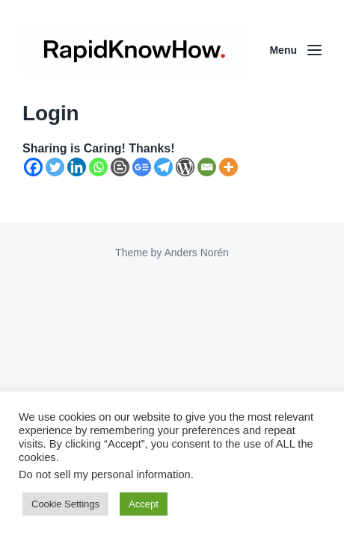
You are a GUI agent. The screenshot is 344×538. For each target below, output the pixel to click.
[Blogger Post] (120, 167)
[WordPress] (185, 167)
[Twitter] (55, 167)
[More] (228, 167)
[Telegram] (163, 167)
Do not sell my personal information (105, 474)
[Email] (206, 167)
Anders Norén (196, 253)
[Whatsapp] (98, 167)
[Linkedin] (76, 167)
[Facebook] (33, 167)
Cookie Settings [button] (65, 504)
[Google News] (141, 167)
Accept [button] (144, 504)
